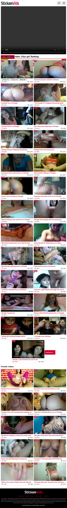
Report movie (29, 496)
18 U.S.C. (46, 496)
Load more (49, 352)
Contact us (21, 496)
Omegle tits (14, 79)
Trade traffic (38, 496)
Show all (23, 79)
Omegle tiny (5, 79)
